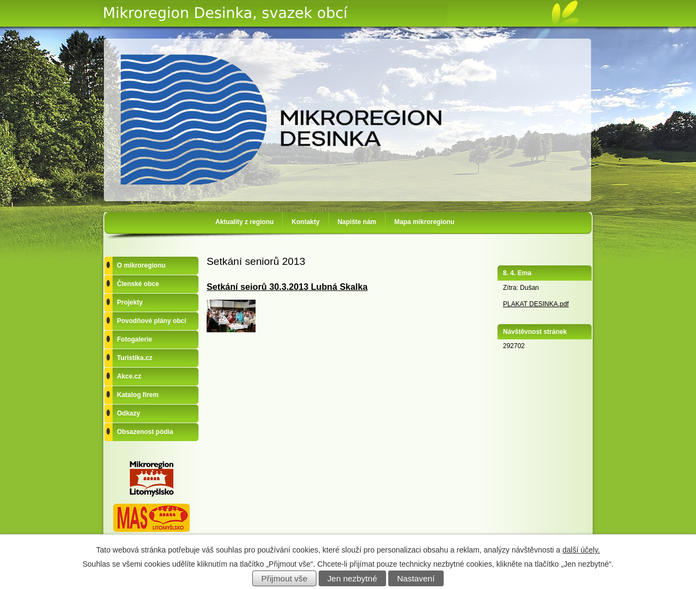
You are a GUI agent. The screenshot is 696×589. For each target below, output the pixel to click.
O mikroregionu (141, 265)
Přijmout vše (285, 578)
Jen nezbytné (352, 578)
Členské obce (138, 284)
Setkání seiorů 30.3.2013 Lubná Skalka (287, 287)
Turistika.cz (134, 358)
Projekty (129, 302)
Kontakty (305, 222)
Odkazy (128, 413)
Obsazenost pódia (145, 432)
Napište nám (357, 222)
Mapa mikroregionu (424, 222)
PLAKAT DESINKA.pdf (536, 304)
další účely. (581, 549)
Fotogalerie (134, 339)
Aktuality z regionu (244, 222)
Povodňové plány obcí (151, 321)
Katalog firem (138, 395)
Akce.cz (129, 376)
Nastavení (415, 578)
